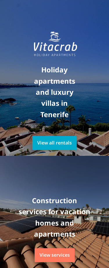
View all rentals (54, 143)
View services (55, 255)
